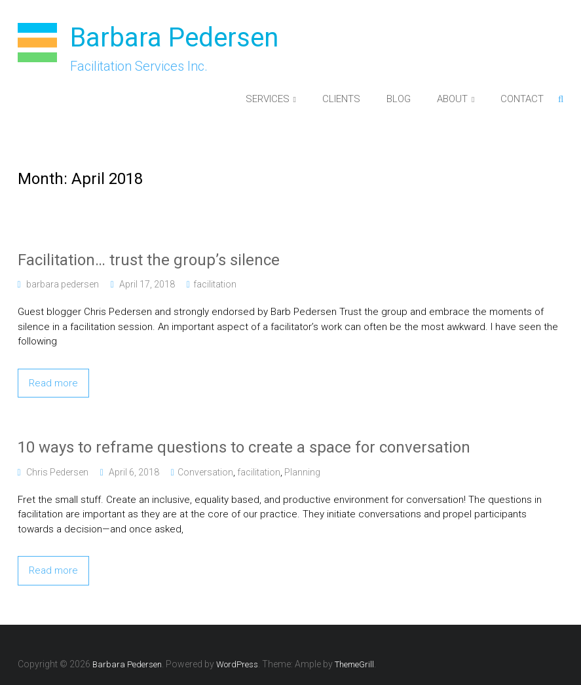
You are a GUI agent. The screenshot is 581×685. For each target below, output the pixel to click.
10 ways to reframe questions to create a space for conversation (244, 447)
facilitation (214, 284)
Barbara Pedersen (174, 37)
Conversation (205, 472)
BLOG (398, 99)
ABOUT (452, 99)
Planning (302, 472)
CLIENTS (341, 99)
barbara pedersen (62, 284)
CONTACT (522, 99)
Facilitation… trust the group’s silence (149, 260)
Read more (53, 383)
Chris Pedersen (57, 472)
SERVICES (268, 99)
